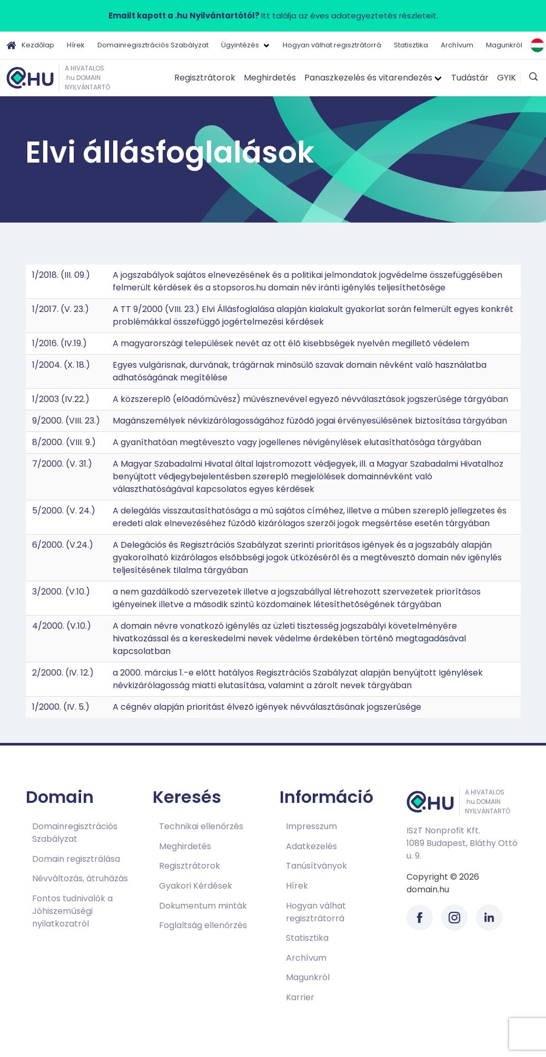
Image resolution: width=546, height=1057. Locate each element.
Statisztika (411, 45)
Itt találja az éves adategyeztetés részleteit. (273, 15)
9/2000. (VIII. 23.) (66, 421)
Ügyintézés (240, 45)
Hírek (76, 45)
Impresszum (311, 826)
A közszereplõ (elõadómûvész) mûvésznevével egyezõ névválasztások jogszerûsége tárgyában (310, 399)
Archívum (457, 45)
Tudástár (470, 78)
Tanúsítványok (316, 866)
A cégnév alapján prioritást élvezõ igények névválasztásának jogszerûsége (267, 707)
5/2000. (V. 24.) (63, 511)
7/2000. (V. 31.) (62, 464)
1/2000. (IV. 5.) (61, 707)
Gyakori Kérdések (195, 886)
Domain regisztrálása (76, 859)
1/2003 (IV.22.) (61, 399)
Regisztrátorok (204, 78)
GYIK (506, 78)
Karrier (300, 997)
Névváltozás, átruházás (80, 878)
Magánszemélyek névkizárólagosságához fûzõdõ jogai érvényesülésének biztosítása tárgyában (310, 421)
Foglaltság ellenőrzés (203, 925)
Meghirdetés (270, 78)
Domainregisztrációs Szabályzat (153, 45)
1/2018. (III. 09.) (61, 275)
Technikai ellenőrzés (201, 826)
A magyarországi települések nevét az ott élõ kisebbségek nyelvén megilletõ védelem (291, 343)
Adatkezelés (311, 846)
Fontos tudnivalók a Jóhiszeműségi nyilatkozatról (72, 911)
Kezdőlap (30, 45)
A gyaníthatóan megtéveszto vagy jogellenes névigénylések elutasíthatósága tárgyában (297, 442)
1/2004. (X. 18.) (61, 365)
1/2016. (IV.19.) (59, 343)
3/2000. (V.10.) (61, 592)
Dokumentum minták (203, 906)
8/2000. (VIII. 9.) (64, 442)
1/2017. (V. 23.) (60, 309)
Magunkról (504, 45)
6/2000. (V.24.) (62, 545)
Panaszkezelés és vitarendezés (368, 78)
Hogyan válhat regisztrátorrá (332, 45)
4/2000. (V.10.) (61, 626)
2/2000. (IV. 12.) (63, 673)
